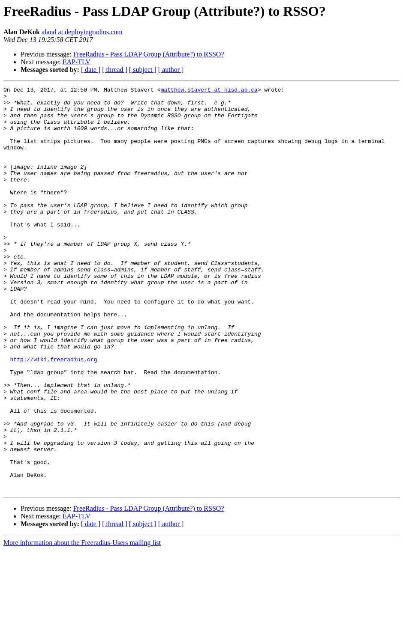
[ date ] (90, 69)
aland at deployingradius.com (82, 32)
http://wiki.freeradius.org (53, 414)
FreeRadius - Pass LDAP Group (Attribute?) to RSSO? (148, 54)
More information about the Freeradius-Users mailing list (82, 623)
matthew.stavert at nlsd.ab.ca (209, 91)
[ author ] (171, 69)
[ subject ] (142, 69)
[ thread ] (114, 69)
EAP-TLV (76, 61)
